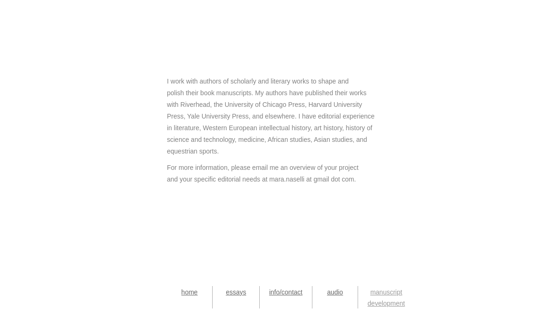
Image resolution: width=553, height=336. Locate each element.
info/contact (286, 292)
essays (236, 292)
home (189, 292)
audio (335, 292)
